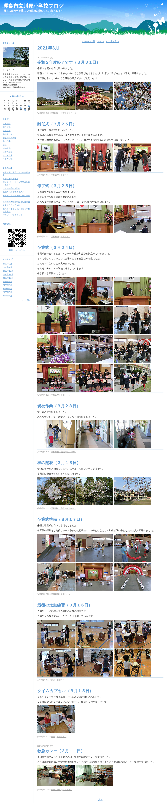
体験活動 (6, 127)
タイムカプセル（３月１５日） (65, 691)
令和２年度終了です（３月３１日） (68, 62)
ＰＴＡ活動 (7, 159)
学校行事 (6, 141)
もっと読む (26, 300)
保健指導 (6, 130)
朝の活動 (6, 148)
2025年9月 (7, 281)
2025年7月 (7, 289)
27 (25, 110)
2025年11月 (8, 274)
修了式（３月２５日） (56, 186)
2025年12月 (8, 271)
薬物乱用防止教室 (10, 179)
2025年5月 (7, 296)
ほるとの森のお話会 (11, 188)
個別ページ (71, 113)
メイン (100, 41)
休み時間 (6, 123)
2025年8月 (7, 285)
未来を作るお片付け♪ (12, 205)
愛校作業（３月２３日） (58, 406)
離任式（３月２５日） (56, 124)
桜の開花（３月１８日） (58, 462)
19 (21, 108)
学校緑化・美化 (9, 138)
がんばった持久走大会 (12, 215)
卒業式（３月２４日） (56, 247)
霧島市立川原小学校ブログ (34, 6)
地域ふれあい (8, 134)
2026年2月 (7, 264)
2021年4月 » (112, 41)
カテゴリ (6, 119)
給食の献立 (7, 152)
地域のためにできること (13, 192)
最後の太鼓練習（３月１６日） (64, 605)
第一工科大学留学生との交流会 (16, 202)
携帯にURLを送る (17, 250)
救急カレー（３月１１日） (61, 751)
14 (29, 106)
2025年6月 (7, 292)
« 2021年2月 (88, 41)
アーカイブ (7, 259)
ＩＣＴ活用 (7, 155)
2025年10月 (8, 278)
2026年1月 (7, 267)
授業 (5, 145)
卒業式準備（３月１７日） (60, 519)
